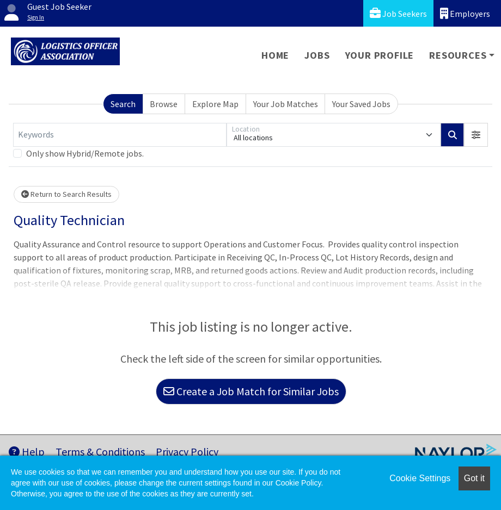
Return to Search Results (66, 194)
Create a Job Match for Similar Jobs (251, 391)
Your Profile (379, 55)
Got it (474, 478)
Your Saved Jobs (361, 103)
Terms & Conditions (100, 451)
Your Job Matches (285, 103)
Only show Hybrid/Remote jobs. (85, 153)
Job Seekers (398, 13)
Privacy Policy (187, 451)
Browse (164, 103)
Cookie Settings (419, 478)
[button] (476, 135)
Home (275, 55)
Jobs (316, 55)
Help (27, 451)
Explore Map (215, 103)
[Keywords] (120, 135)
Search (123, 103)
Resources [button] (457, 55)
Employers (465, 13)
